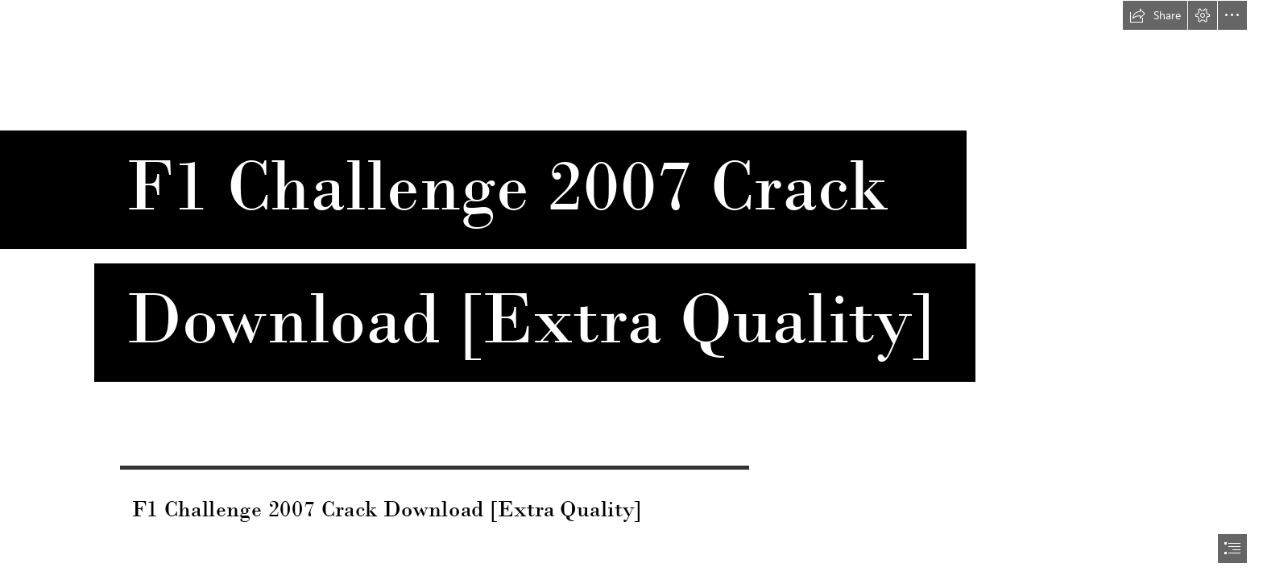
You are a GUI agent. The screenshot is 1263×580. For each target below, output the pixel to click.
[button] (1155, 15)
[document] (631, 290)
